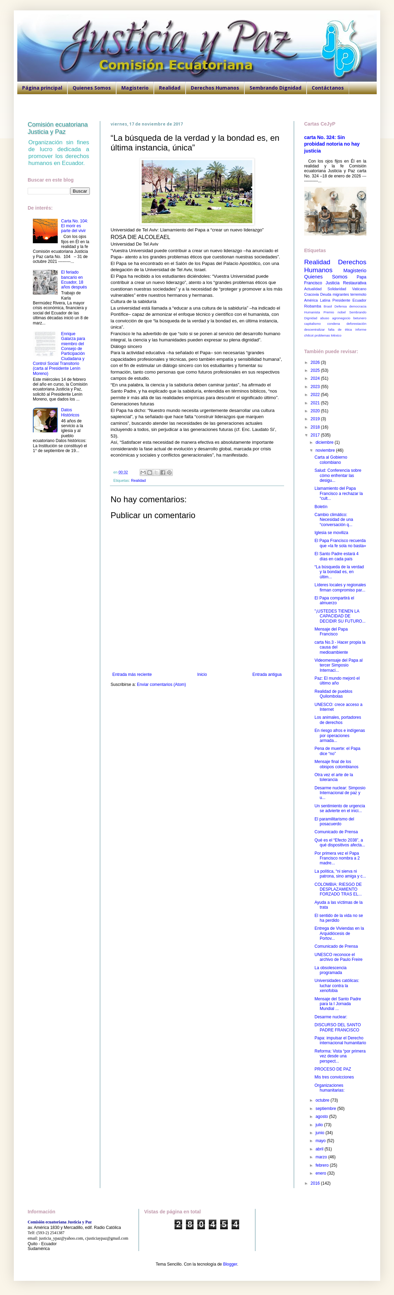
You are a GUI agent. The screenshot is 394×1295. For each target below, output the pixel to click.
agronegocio (341, 318)
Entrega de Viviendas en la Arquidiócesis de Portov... (339, 933)
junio (321, 1132)
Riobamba (312, 306)
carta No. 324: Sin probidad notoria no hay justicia (332, 144)
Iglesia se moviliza (331, 532)
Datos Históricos (70, 412)
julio (320, 1124)
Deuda (325, 294)
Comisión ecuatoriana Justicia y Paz (58, 128)
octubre (323, 1100)
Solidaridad (337, 289)
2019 (316, 418)
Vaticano (359, 289)
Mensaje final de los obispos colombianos (336, 764)
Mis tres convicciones (334, 1077)
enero (321, 1173)
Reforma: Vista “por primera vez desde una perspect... (340, 1056)
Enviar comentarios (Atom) (161, 684)
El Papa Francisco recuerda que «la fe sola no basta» (340, 543)
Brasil (328, 306)
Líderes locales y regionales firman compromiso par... (340, 587)
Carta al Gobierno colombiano (331, 460)
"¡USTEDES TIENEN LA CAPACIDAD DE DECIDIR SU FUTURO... (340, 616)
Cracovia (311, 294)
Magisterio (135, 87)
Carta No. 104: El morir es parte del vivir (74, 226)
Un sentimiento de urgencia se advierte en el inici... (340, 808)
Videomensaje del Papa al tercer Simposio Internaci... (339, 665)
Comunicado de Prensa (336, 831)
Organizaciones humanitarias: (330, 1088)
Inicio (202, 674)
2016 (316, 1183)
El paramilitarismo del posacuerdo (334, 821)
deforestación (356, 323)
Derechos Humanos (215, 87)
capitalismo (312, 323)
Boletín (321, 506)
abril (320, 1149)
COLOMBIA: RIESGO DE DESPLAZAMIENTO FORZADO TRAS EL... (338, 889)
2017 (316, 435)
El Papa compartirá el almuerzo (334, 600)
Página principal (42, 87)
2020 (316, 410)
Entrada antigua (267, 674)
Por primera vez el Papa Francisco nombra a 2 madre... (337, 858)
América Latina (317, 300)
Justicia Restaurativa (346, 283)
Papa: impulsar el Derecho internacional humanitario (340, 1040)
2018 (316, 427)
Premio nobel (334, 312)
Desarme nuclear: (331, 1016)
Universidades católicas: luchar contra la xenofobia (337, 985)
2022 (316, 394)
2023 (316, 386)
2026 (316, 362)
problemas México (328, 335)
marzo (322, 1157)
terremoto (358, 294)
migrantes (340, 294)
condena (333, 323)
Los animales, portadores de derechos (338, 720)
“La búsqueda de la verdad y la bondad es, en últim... (339, 571)
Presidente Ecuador (349, 300)
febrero (323, 1165)
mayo (321, 1140)
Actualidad (312, 289)
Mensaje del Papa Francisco (331, 631)
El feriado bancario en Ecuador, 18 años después (74, 280)
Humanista (312, 312)
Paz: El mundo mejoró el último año (337, 681)
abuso (324, 318)
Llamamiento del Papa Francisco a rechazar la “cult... (339, 493)
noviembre (326, 450)
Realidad (169, 87)
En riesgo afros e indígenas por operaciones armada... (340, 735)
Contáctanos (328, 87)
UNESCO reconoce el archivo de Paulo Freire (339, 957)
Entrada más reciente (132, 674)
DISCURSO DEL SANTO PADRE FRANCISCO (338, 1027)
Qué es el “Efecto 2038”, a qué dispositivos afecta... (340, 842)
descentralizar (314, 329)
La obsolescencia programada (331, 970)
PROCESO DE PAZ (333, 1069)
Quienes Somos (92, 87)
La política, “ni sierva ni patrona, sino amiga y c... (340, 874)
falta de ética (340, 329)
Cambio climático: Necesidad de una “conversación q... (334, 519)
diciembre (325, 442)
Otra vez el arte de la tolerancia (334, 777)
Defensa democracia (350, 306)
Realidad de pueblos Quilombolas (333, 694)
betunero (359, 318)
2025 (316, 370)
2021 (316, 403)
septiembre (326, 1108)
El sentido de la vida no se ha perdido (339, 918)
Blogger (230, 1264)
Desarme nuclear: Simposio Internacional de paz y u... (340, 793)
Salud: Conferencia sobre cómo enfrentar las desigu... (338, 475)
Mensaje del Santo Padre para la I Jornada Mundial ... (338, 1003)
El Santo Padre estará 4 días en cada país (336, 556)
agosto (322, 1116)
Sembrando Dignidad (275, 87)
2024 (316, 378)
